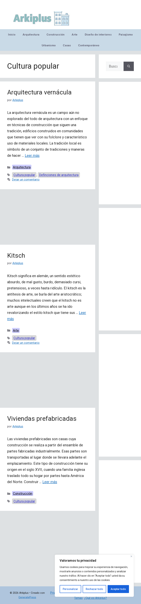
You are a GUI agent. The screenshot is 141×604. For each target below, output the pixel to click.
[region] (94, 576)
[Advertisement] (47, 218)
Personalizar (70, 589)
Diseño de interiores (98, 34)
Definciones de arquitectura (58, 175)
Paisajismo (126, 34)
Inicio (11, 34)
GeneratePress (27, 597)
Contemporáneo (89, 45)
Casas (67, 45)
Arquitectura (31, 34)
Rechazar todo (94, 589)
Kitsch (16, 255)
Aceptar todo (118, 589)
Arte (74, 34)
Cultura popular (24, 175)
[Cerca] (131, 556)
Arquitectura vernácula (39, 92)
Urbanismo (49, 45)
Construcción (55, 34)
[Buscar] (129, 66)
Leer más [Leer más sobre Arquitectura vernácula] (32, 155)
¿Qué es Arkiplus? (95, 598)
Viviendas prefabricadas (42, 418)
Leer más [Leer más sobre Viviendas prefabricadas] (49, 482)
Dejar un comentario (26, 179)
